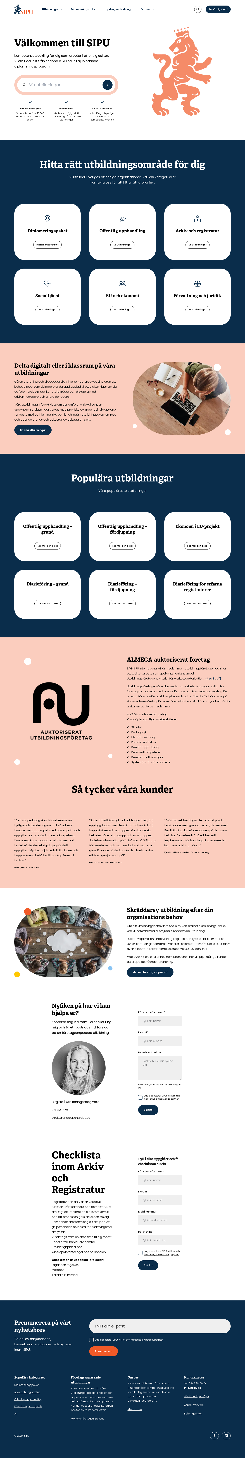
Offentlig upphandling (28, 1399)
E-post (143, 1032)
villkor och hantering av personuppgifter (162, 1097)
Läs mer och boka (47, 545)
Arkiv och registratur (27, 1392)
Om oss (146, 9)
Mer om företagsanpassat (150, 972)
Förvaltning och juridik (28, 1406)
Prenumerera (103, 1351)
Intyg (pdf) (213, 678)
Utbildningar (50, 9)
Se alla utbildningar (33, 430)
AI (15, 1413)
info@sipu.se (192, 1388)
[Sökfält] (66, 85)
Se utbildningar (122, 244)
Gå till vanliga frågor (196, 1396)
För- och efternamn (151, 1012)
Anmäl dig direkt (218, 9)
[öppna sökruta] (197, 9)
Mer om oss (135, 1409)
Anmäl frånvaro (194, 1405)
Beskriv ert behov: (149, 1052)
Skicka (148, 1110)
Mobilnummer (148, 1211)
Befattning (146, 1231)
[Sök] (108, 85)
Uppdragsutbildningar (119, 9)
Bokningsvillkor (193, 1413)
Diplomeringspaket (84, 9)
